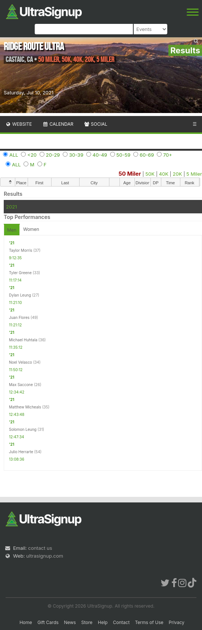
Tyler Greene (20, 272)
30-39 (76, 155)
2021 (11, 207)
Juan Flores (19, 317)
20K (177, 174)
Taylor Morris (20, 250)
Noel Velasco (20, 362)
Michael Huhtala (23, 340)
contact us (40, 548)
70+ (167, 155)
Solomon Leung (23, 429)
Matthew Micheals (25, 407)
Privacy (176, 622)
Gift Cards (48, 622)
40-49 (100, 155)
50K (150, 174)
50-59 (123, 155)
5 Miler (194, 174)
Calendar (58, 124)
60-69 (147, 155)
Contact (121, 622)
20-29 (53, 155)
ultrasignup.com (44, 556)
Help (103, 622)
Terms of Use (149, 622)
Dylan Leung (20, 295)
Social (95, 124)
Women (31, 229)
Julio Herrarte (21, 451)
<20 (32, 155)
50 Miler (130, 173)
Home (25, 622)
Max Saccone (21, 384)
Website (18, 124)
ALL (13, 155)
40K (163, 174)
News (70, 622)
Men (11, 230)
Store (87, 622)
